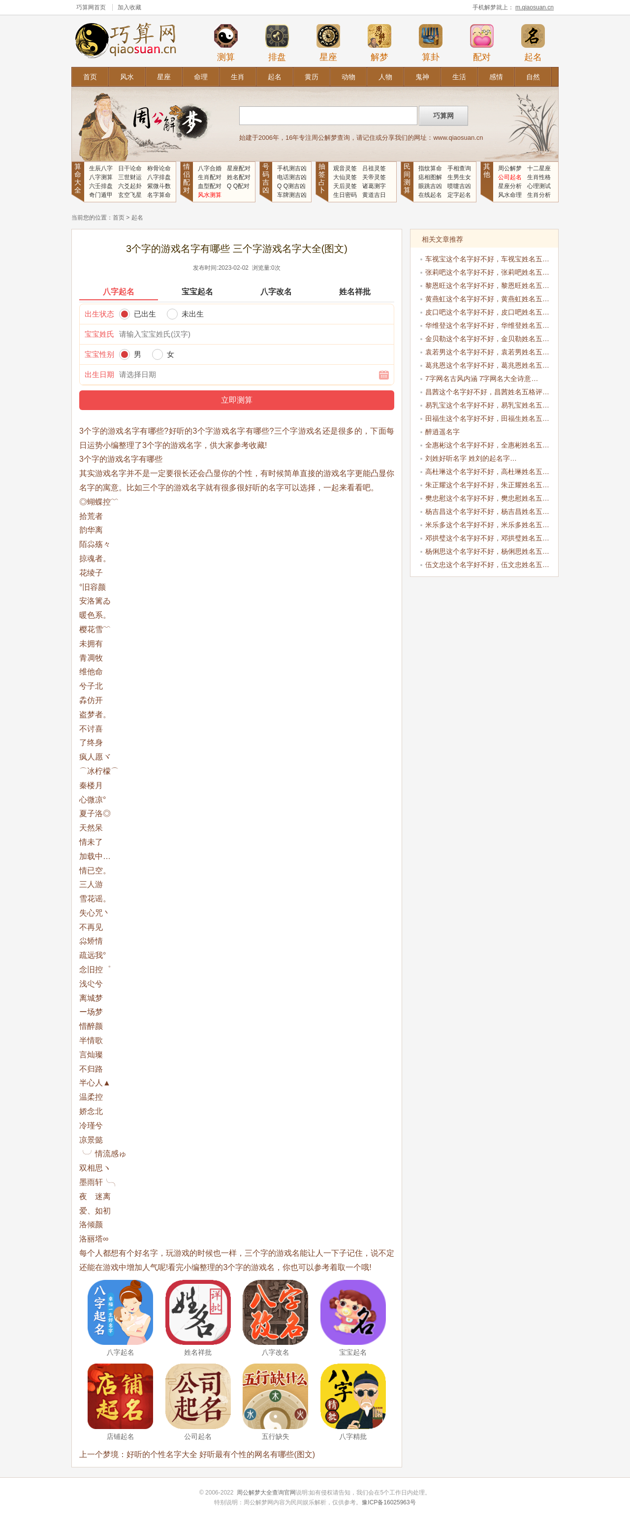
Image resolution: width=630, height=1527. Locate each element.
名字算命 (159, 194)
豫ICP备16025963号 (388, 1502)
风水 (127, 77)
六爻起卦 (130, 186)
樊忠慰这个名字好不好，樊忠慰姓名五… (487, 498)
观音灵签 (345, 168)
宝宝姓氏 (99, 334)
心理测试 (539, 186)
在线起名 (430, 194)
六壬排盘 (101, 186)
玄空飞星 (130, 194)
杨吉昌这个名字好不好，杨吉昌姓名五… (487, 511)
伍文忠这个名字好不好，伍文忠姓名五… (487, 565)
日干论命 (130, 168)
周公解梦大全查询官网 (266, 1492)
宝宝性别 (99, 354)
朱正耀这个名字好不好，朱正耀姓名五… (487, 485)
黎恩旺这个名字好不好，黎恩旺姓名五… (487, 285)
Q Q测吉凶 (291, 186)
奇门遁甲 (101, 194)
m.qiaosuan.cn (534, 7)
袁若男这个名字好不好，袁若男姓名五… (487, 352)
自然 (533, 77)
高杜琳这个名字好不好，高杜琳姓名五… (487, 472)
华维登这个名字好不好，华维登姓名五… (487, 325)
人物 (385, 77)
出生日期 (99, 374)
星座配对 (239, 168)
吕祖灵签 (374, 168)
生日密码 (345, 194)
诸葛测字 (374, 186)
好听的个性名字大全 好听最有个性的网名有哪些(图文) (220, 1454)
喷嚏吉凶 (459, 186)
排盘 (277, 43)
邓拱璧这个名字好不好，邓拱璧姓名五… (487, 538)
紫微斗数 (159, 186)
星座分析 (510, 186)
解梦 (379, 43)
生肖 (238, 77)
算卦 (430, 43)
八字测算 (101, 177)
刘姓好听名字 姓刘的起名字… (471, 458)
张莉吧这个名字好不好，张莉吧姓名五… (487, 272)
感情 (496, 77)
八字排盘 (159, 177)
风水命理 (510, 194)
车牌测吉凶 (292, 194)
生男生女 (459, 177)
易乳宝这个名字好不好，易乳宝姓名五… (487, 405)
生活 (459, 77)
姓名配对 (239, 177)
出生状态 (99, 314)
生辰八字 (101, 168)
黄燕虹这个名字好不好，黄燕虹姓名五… (487, 299)
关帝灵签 (374, 177)
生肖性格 (539, 177)
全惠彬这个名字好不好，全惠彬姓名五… (487, 445)
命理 (201, 77)
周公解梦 (510, 168)
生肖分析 (539, 194)
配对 (481, 43)
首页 (90, 77)
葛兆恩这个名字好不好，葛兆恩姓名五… (487, 365)
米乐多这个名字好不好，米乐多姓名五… (487, 525)
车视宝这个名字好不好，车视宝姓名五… (487, 259)
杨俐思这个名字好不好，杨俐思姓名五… (487, 551)
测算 (226, 43)
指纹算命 (430, 168)
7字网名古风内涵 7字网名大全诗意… (481, 378)
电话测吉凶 (292, 177)
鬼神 (422, 77)
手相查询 (459, 168)
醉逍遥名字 (442, 432)
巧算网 (85, 7)
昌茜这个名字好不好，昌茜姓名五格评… (487, 392)
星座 (328, 43)
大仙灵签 (345, 177)
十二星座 (539, 168)
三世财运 (130, 177)
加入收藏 (129, 7)
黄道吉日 (374, 194)
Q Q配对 (238, 186)
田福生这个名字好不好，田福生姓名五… (487, 418)
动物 (348, 77)
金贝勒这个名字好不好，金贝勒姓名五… (487, 339)
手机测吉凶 (292, 168)
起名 (533, 43)
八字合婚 (209, 168)
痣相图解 (430, 177)
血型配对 (209, 186)
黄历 (311, 77)
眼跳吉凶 (430, 186)
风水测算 (209, 194)
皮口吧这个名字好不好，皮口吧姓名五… (487, 312)
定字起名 (459, 194)
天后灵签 (345, 186)
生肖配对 (209, 177)
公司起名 (510, 177)
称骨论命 (159, 168)
